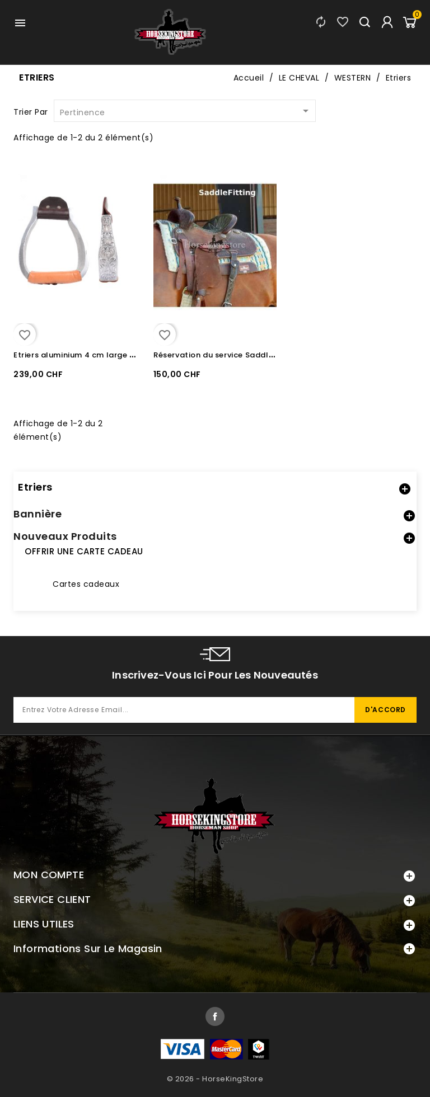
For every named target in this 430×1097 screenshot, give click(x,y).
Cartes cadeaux (86, 584)
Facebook (215, 1016)
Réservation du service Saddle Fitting (227, 355)
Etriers (35, 487)
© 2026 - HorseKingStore (215, 1079)
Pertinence (186, 111)
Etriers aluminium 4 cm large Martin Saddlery (103, 355)
